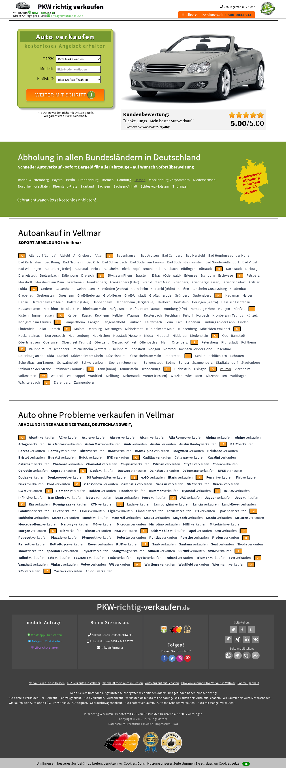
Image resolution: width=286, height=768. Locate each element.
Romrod (169, 349)
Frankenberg (97, 282)
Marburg (95, 328)
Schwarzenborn (94, 362)
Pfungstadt (229, 342)
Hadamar (232, 295)
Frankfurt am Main (156, 282)
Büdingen (188, 268)
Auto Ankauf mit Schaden (162, 683)
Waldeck (57, 375)
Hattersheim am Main (48, 302)
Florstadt (25, 282)
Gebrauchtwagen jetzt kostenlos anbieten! (56, 200)
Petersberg (209, 342)
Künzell (252, 315)
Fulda (22, 288)
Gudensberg (202, 295)
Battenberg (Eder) (58, 268)
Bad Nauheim (73, 262)
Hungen (224, 308)
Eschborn (208, 275)
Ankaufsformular (112, 647)
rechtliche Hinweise (140, 724)
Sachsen (103, 186)
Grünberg (182, 295)
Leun (169, 322)
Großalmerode (160, 295)
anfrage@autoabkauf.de (67, 16)
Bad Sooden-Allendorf (222, 262)
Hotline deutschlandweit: (216, 14)
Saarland (87, 186)
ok (246, 763)
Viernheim (242, 369)
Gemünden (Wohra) (113, 288)
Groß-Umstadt (135, 295)
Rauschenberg (58, 349)
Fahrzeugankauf (248, 683)
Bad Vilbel (249, 262)
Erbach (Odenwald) (166, 275)
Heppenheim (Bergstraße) (134, 302)
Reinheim (120, 349)
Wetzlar (176, 375)
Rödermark (172, 355)
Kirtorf (188, 315)
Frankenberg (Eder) (124, 282)
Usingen (200, 369)
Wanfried (95, 375)
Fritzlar (254, 282)
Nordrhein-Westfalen (34, 186)
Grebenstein (46, 295)
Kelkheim (102, 315)
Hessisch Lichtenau (235, 302)
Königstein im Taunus (34, 322)
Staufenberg (250, 362)
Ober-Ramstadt (233, 335)
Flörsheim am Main (49, 282)
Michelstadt (134, 328)
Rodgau (154, 349)
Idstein (23, 315)
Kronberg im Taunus (227, 315)
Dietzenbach (49, 275)
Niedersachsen (204, 179)
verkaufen (42, 437)
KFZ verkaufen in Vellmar (83, 683)
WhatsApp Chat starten (46, 635)
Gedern (46, 288)
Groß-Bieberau (88, 295)
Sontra (184, 362)
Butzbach (171, 268)
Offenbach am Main (154, 342)
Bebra (95, 268)
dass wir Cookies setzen (223, 763)
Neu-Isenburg (78, 335)
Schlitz (200, 355)
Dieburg (251, 268)
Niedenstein (199, 335)
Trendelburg (150, 369)
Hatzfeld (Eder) (78, 302)
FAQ (175, 724)
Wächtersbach (29, 382)
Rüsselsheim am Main (145, 355)
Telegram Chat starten (47, 641)
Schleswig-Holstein (155, 186)
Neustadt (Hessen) (127, 335)
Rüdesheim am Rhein (87, 355)
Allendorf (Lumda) (42, 255)
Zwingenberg (84, 382)
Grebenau (25, 295)
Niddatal (162, 335)
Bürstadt (205, 268)
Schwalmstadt (67, 362)
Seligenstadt (153, 362)
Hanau (23, 302)
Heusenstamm (29, 308)
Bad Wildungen (29, 268)
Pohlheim (248, 342)
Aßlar (99, 255)
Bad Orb (93, 262)
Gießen (183, 288)
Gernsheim (139, 288)
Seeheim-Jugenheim (124, 362)
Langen (93, 322)
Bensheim (111, 268)
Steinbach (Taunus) (69, 369)
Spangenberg (202, 362)
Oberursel (50, 342)
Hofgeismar (118, 308)
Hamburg (124, 179)
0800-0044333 (123, 635)
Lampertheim (74, 322)
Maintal (79, 328)
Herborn (164, 302)
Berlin (70, 179)
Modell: (46, 68)
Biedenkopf (130, 268)
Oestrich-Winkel (124, 342)
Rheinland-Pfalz (65, 186)
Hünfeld (239, 308)
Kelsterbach (153, 315)
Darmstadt (234, 268)
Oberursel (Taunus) (76, 342)
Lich (179, 322)
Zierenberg (62, 382)
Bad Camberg (172, 255)
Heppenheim (102, 302)
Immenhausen (43, 315)
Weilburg (112, 375)
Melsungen (113, 328)
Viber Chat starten (47, 647)
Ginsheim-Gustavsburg (209, 288)
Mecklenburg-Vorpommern (169, 179)
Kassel (87, 315)
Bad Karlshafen (29, 262)
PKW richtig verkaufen (71, 6)
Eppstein (142, 275)
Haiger (247, 295)
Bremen (108, 179)
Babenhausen (127, 255)
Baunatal (81, 268)
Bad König (52, 262)
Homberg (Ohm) (202, 308)
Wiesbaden (193, 375)
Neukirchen (101, 335)
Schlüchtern (218, 355)
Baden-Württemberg (33, 179)
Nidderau (180, 335)
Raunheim (36, 349)
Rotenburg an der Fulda (36, 355)
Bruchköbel (151, 268)
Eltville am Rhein (119, 275)
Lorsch (55, 328)
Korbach (202, 315)
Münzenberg (187, 328)
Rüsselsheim (115, 355)
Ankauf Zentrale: (103, 635)
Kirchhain (172, 315)
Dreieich (87, 275)
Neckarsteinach (30, 335)
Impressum (163, 724)
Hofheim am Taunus (145, 308)
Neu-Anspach (55, 335)
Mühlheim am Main (160, 328)
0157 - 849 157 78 (43, 13)
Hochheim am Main (91, 308)
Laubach (134, 322)
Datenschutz (116, 724)
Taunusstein (129, 369)
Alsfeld (65, 255)
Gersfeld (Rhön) (163, 288)
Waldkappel (76, 375)
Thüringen (180, 186)
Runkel (62, 355)
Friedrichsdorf (234, 282)
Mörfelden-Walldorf (215, 328)
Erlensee (190, 275)
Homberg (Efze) (175, 308)
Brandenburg (88, 179)
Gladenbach (239, 288)
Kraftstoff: (45, 78)
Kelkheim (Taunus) (126, 315)
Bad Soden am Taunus (147, 262)
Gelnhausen (86, 288)
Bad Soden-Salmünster (184, 262)
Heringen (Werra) (205, 302)
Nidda (148, 335)
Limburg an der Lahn (219, 322)
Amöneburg (82, 255)
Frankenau (75, 282)
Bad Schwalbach (114, 262)
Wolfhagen (238, 375)
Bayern (57, 179)
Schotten (237, 355)
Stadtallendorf (227, 362)
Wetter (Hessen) (155, 375)
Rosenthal (223, 349)
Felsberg (253, 275)
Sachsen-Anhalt (125, 186)
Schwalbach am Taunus (36, 362)
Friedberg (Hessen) (206, 282)
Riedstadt (138, 349)
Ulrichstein (182, 369)
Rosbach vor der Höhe (195, 349)
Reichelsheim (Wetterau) (91, 349)
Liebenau (193, 322)
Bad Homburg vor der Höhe (228, 255)
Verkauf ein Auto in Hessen (47, 683)
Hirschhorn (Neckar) (58, 308)
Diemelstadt (27, 275)
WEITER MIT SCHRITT (65, 95)
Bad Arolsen (150, 255)
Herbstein (181, 302)
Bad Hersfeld (195, 255)
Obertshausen (29, 342)
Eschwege (225, 275)
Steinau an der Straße (34, 369)
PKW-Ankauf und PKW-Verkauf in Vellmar (208, 683)
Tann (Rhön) (107, 369)
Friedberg (181, 282)
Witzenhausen (216, 375)
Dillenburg (70, 275)
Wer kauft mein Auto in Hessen (122, 683)
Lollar (42, 328)
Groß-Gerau (112, 295)
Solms (170, 362)
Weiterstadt (131, 375)
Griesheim (66, 295)
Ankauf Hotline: (100, 641)
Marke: (48, 58)
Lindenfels (26, 328)
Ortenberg (180, 342)
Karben (73, 315)
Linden (243, 322)
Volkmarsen (27, 375)
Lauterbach (153, 322)
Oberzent (101, 342)
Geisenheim (64, 288)
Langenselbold (114, 322)
